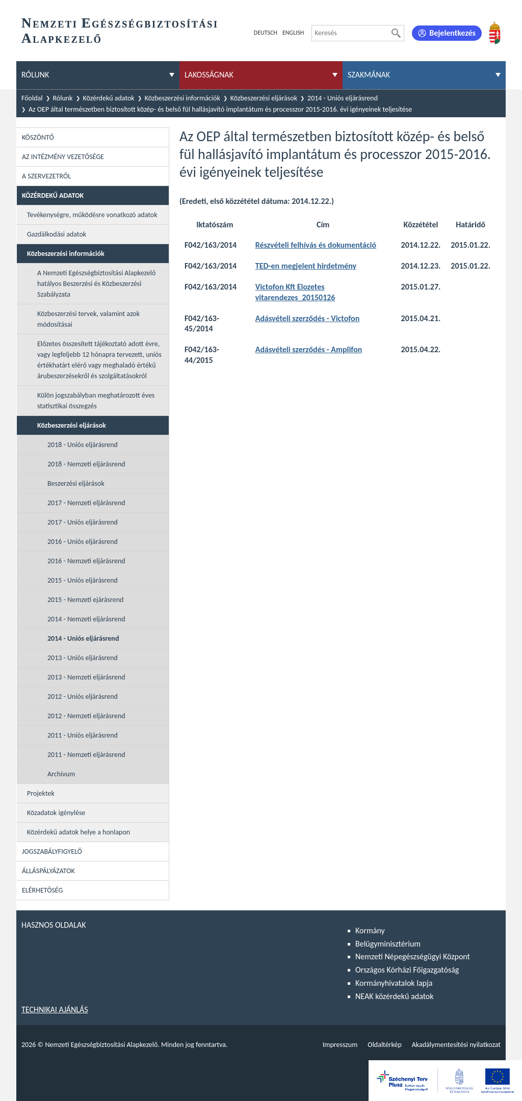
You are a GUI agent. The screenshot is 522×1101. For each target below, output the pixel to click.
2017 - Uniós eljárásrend (82, 522)
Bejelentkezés (452, 33)
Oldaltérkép (384, 1044)
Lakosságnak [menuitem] (209, 75)
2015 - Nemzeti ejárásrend (85, 599)
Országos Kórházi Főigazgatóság (407, 970)
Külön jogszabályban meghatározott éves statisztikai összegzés (95, 400)
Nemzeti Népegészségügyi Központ (412, 956)
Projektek (41, 793)
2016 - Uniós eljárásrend (82, 541)
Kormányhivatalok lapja (393, 983)
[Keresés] (396, 33)
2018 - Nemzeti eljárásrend (86, 464)
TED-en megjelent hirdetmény (305, 266)
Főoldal (32, 98)
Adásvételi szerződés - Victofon (307, 318)
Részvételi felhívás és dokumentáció (315, 245)
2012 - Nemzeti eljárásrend (86, 716)
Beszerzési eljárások (76, 483)
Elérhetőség (42, 890)
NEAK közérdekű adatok (394, 996)
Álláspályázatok (48, 871)
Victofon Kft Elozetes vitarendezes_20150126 (295, 292)
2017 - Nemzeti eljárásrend (86, 503)
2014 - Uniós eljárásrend (342, 98)
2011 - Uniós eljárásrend (82, 735)
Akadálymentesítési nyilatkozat (456, 1044)
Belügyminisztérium (388, 944)
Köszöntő (38, 137)
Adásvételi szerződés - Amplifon (308, 349)
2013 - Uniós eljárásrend (82, 657)
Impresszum (340, 1044)
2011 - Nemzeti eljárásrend (86, 754)
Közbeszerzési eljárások (263, 98)
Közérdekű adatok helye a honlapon (78, 832)
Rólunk (63, 98)
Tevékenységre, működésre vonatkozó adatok (92, 215)
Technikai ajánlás (54, 1009)
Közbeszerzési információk (182, 98)
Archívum (61, 774)
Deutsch (265, 32)
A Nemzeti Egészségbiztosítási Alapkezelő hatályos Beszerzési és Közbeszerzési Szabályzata (96, 284)
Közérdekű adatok (109, 98)
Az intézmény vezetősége (63, 156)
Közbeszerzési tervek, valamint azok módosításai (88, 319)
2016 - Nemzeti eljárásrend (86, 561)
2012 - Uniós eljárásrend (82, 696)
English (293, 32)
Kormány (370, 930)
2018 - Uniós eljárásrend (82, 444)
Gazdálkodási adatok (56, 234)
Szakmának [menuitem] (369, 75)
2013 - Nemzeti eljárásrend (86, 677)
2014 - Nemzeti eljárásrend (86, 619)
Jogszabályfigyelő (52, 851)
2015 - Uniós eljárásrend (82, 580)
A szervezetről (46, 176)
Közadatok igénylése (56, 812)
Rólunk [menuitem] (35, 75)
